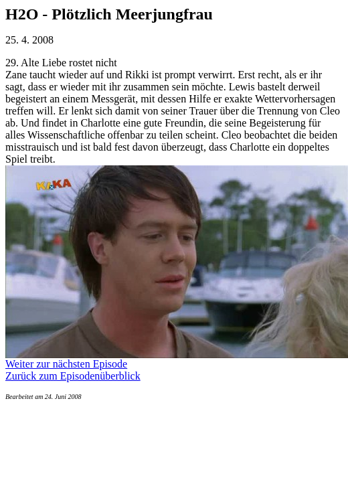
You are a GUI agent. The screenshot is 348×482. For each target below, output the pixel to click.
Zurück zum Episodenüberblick (73, 376)
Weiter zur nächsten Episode (66, 364)
